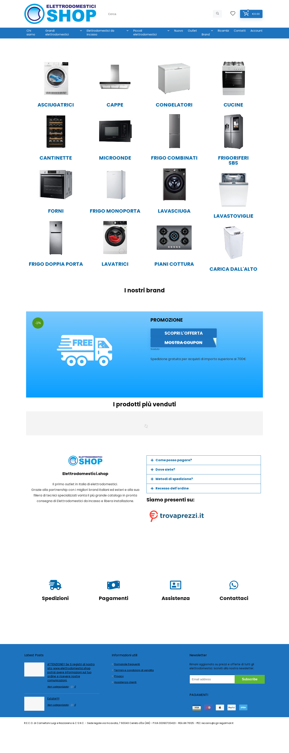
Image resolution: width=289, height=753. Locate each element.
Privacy (119, 676)
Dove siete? (165, 469)
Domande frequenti (127, 664)
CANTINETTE (56, 157)
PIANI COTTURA (174, 264)
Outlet (192, 31)
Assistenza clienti (125, 682)
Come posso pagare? (174, 460)
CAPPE (115, 104)
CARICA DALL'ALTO (233, 269)
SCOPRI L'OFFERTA (184, 333)
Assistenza (176, 598)
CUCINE (233, 104)
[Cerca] (217, 14)
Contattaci (234, 598)
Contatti (240, 31)
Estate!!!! (53, 699)
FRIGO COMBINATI (174, 157)
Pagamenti (113, 598)
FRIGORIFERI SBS (233, 160)
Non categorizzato (58, 686)
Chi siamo (30, 32)
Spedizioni (55, 598)
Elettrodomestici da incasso (100, 32)
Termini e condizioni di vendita (134, 670)
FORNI (56, 210)
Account (256, 31)
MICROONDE (115, 157)
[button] (204, 460)
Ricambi (223, 31)
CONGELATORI (174, 104)
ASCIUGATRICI (56, 104)
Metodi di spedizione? (174, 479)
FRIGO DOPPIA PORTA (56, 264)
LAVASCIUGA (174, 210)
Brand (206, 34)
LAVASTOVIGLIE (233, 215)
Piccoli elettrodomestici (145, 32)
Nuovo (178, 31)
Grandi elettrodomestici (57, 32)
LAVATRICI (115, 264)
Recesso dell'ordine (172, 488)
